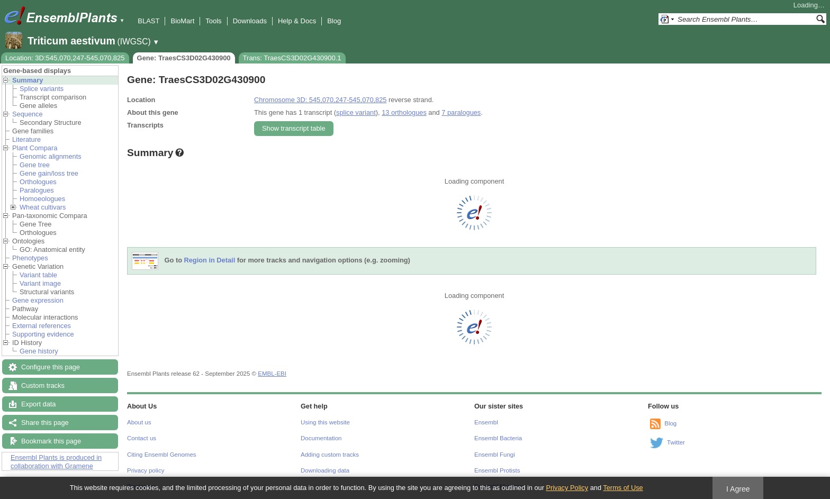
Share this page (45, 423)
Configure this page (50, 367)
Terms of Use (623, 488)
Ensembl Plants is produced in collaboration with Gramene (56, 461)
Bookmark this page (51, 441)
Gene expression (38, 300)
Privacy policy (145, 470)
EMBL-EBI (272, 373)
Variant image (40, 283)
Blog (334, 21)
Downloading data (325, 470)
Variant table (38, 275)
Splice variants (42, 89)
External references (41, 326)
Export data (38, 404)
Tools (213, 21)
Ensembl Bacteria (498, 438)
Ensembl (486, 422)
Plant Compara (34, 148)
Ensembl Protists (497, 470)
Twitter (676, 442)
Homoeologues (42, 199)
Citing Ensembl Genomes (161, 454)
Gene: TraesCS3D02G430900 (184, 58)
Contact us (141, 438)
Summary (27, 80)
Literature (26, 139)
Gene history (39, 351)
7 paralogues (461, 112)
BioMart (182, 21)
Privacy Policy (567, 488)
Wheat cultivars (43, 207)
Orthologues (38, 182)
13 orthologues (404, 112)
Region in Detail (210, 261)
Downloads (250, 21)
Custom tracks (43, 385)
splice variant (356, 112)
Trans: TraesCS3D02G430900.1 (292, 58)
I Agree (738, 489)
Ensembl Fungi (494, 454)
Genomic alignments (51, 156)
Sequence (27, 114)
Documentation (321, 438)
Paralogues (37, 190)
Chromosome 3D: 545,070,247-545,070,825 (320, 100)
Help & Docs (297, 21)
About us (139, 422)
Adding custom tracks (330, 454)
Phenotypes (30, 258)
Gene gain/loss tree (49, 173)
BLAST (148, 21)
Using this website (325, 422)
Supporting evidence (43, 334)
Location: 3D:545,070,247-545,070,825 (65, 58)
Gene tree (35, 165)
